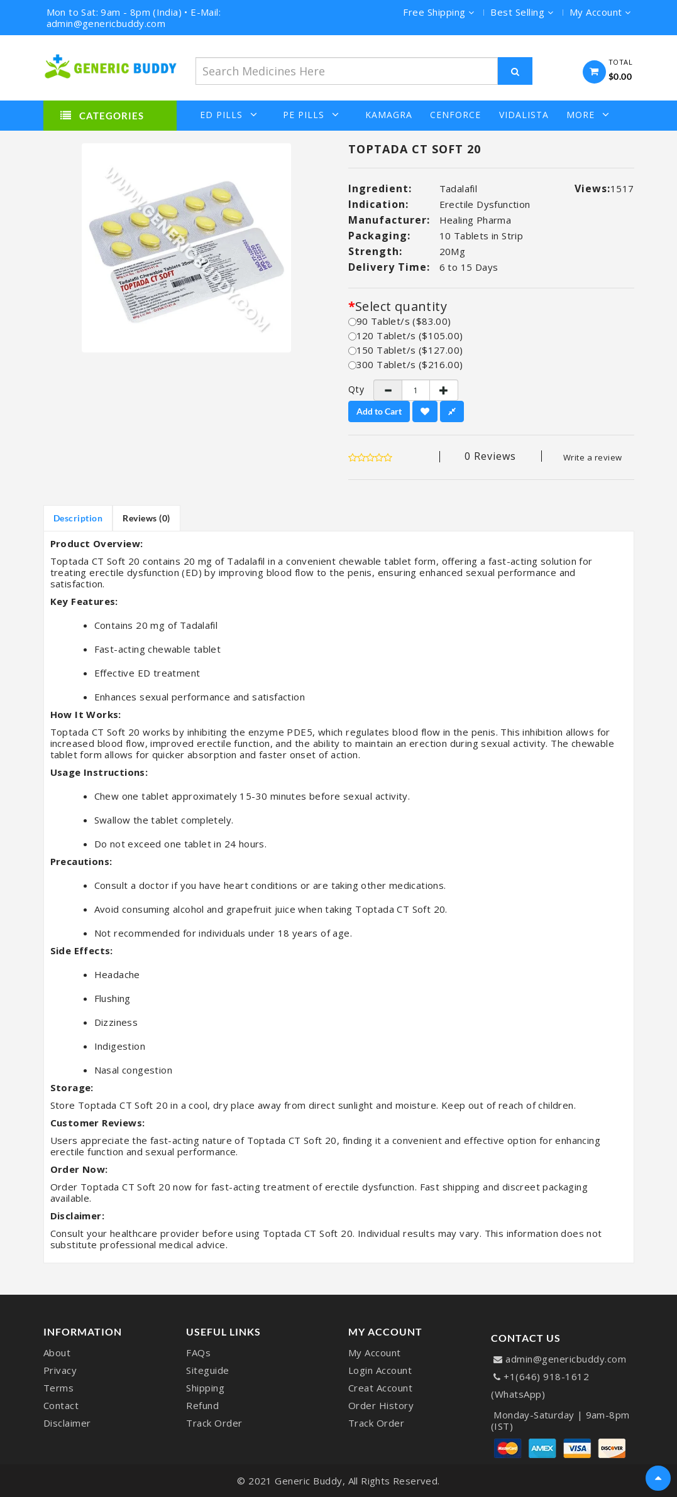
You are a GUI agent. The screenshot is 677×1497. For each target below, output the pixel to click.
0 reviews (490, 456)
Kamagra (388, 115)
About (57, 1352)
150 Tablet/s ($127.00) (405, 350)
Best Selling (521, 12)
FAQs (198, 1352)
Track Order (214, 1423)
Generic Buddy (309, 1480)
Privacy (60, 1370)
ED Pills (229, 115)
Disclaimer (67, 1423)
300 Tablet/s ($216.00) (405, 364)
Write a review (592, 457)
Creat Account (380, 1387)
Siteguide (207, 1370)
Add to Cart (379, 411)
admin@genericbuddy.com (565, 1359)
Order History (381, 1405)
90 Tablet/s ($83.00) (399, 321)
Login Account (380, 1370)
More (588, 115)
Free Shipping (439, 12)
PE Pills (311, 115)
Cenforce (455, 115)
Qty (351, 389)
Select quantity (401, 306)
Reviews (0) (146, 518)
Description (78, 518)
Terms (58, 1387)
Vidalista (524, 115)
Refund (202, 1405)
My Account (374, 1352)
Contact (61, 1405)
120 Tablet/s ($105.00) (405, 335)
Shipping (205, 1387)
